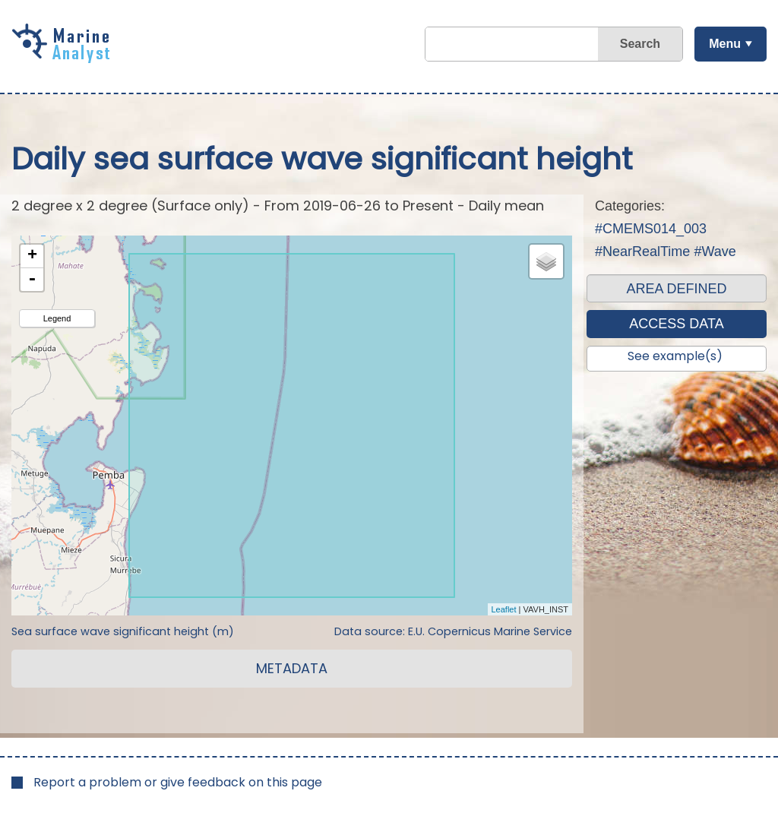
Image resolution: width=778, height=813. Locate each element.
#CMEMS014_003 (651, 228)
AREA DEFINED (676, 288)
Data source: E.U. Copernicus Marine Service (453, 631)
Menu (725, 43)
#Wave (714, 251)
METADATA (291, 668)
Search (640, 43)
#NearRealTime (642, 251)
